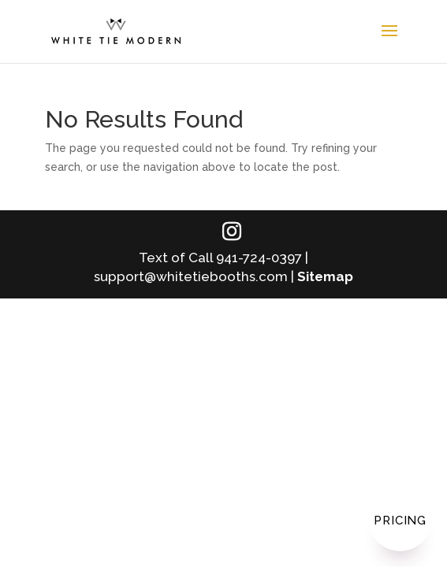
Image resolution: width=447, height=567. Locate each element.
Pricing (400, 520)
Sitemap (325, 276)
